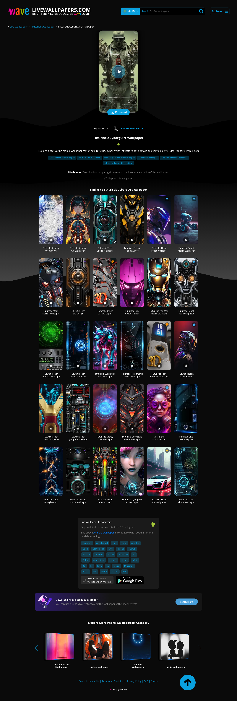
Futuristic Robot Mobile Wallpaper (186, 249)
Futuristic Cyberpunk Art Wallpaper (132, 501)
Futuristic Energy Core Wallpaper (105, 438)
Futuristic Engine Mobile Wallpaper (78, 501)
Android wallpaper (103, 532)
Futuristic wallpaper (43, 26)
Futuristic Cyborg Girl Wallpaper (78, 249)
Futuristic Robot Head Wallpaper (186, 312)
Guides (154, 681)
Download (118, 112)
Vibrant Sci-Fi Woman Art (159, 438)
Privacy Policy (134, 681)
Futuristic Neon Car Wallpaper (159, 501)
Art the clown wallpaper (90, 157)
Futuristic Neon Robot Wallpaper (159, 249)
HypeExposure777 (127, 128)
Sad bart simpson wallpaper (174, 157)
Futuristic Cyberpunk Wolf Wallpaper (105, 375)
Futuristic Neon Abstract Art (104, 501)
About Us (94, 681)
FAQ (146, 681)
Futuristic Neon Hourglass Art (50, 501)
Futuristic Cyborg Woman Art (51, 249)
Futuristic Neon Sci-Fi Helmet (186, 375)
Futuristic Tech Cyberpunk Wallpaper (78, 438)
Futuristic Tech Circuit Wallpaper (105, 249)
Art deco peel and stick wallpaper (119, 157)
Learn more (186, 601)
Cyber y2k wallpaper (148, 157)
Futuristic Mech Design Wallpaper (50, 312)
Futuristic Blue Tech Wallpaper (186, 438)
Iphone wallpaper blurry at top (118, 163)
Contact (83, 681)
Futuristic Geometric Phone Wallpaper (132, 438)
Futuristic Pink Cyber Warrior (132, 312)
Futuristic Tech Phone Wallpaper (186, 501)
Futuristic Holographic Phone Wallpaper (132, 375)
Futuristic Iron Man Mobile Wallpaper (159, 312)
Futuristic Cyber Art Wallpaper (105, 312)
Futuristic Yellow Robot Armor (132, 249)
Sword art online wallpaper (62, 157)
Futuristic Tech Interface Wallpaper (50, 375)
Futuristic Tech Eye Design (78, 312)
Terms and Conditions (113, 681)
